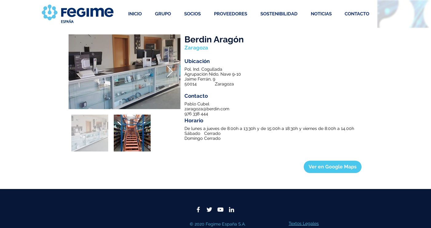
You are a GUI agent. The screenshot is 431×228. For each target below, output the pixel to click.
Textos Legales (304, 223)
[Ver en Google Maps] (333, 167)
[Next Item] (169, 72)
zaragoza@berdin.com (206, 108)
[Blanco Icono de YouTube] (220, 209)
